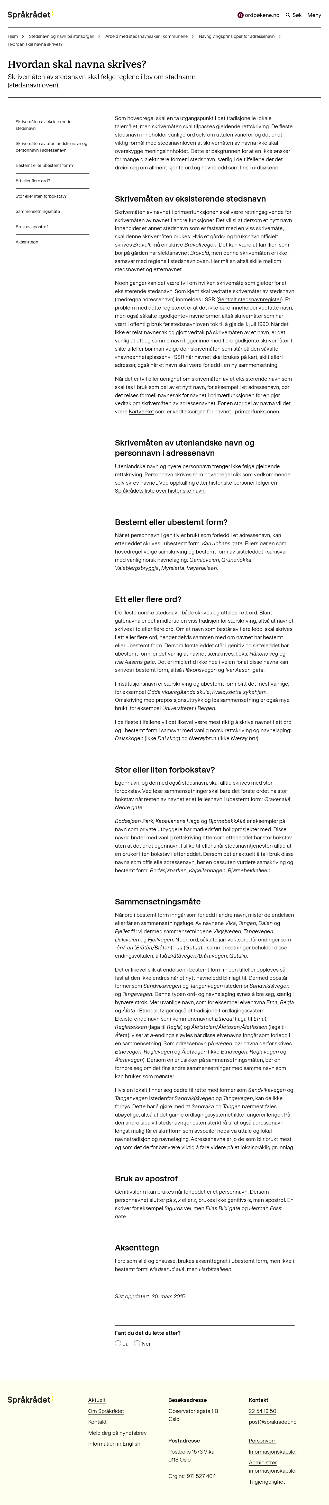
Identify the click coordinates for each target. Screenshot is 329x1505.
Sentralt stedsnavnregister (249, 299)
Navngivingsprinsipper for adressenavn (237, 36)
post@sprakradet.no (273, 1422)
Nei (146, 1344)
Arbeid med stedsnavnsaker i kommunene (146, 36)
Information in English (114, 1443)
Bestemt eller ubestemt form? (37, 165)
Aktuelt (97, 1400)
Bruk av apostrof (24, 226)
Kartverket (141, 411)
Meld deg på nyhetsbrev (117, 1433)
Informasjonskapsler (273, 1451)
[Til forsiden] (30, 15)
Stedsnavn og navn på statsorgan (61, 36)
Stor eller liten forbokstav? (33, 196)
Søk (293, 15)
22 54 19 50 (262, 1411)
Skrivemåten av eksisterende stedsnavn (35, 125)
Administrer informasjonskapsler (273, 1466)
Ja (126, 1344)
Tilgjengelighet (267, 1482)
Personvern (263, 1440)
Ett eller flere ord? (25, 180)
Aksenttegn (19, 241)
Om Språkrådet (106, 1411)
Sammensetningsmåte (30, 211)
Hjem (13, 36)
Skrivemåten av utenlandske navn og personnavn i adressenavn (43, 147)
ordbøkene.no (258, 15)
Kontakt (97, 1422)
